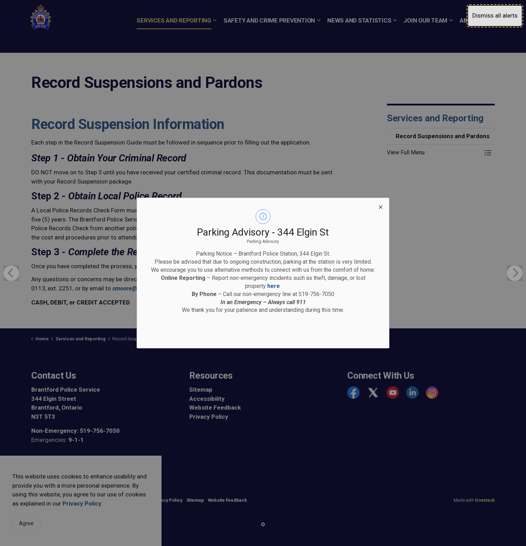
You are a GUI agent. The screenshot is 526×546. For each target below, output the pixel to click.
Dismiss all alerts (495, 15)
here (273, 286)
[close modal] (380, 206)
